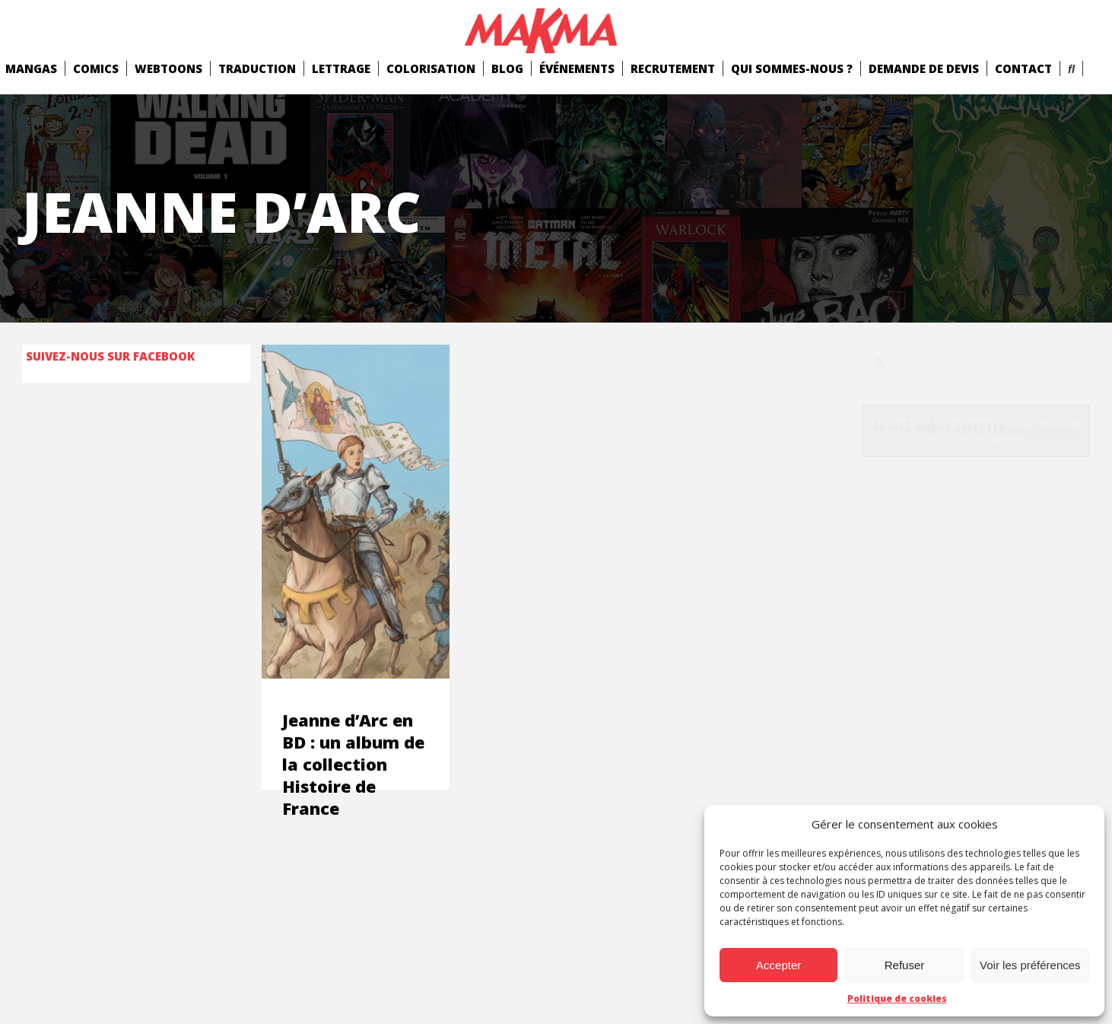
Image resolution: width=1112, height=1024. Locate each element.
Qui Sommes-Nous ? (792, 68)
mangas (31, 68)
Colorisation (430, 68)
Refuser (905, 965)
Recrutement (673, 68)
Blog (507, 68)
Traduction (257, 68)
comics (96, 68)
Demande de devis (924, 68)
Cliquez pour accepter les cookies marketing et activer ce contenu (975, 430)
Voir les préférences (1030, 965)
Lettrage (341, 68)
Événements (577, 68)
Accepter (778, 965)
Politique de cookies (897, 998)
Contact (1023, 68)
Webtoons (168, 68)
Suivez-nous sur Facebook (110, 356)
